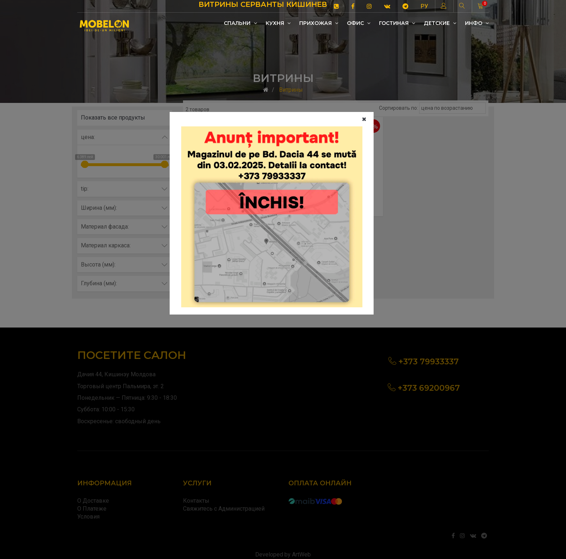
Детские (440, 23)
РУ (424, 6)
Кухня (278, 23)
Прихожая (318, 23)
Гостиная (397, 23)
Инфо (477, 23)
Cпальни (240, 23)
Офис (358, 23)
